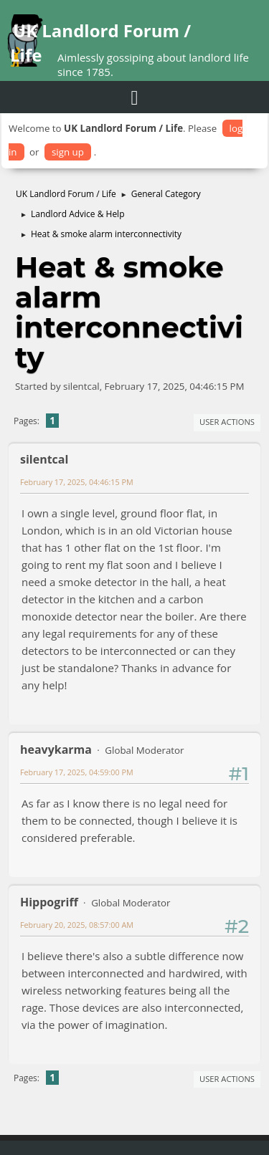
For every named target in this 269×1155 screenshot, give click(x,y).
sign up (68, 151)
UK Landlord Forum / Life (100, 43)
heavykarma (56, 749)
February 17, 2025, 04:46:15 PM (76, 481)
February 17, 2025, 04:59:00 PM (76, 772)
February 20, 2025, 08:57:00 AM (76, 924)
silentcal (44, 459)
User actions (227, 421)
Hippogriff (49, 902)
